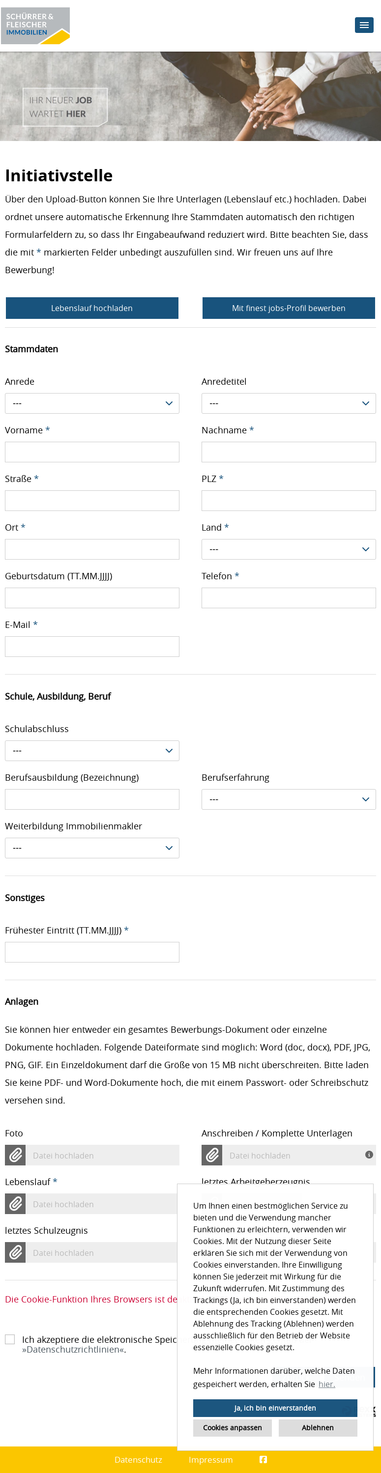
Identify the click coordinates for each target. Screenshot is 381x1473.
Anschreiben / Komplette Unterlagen (277, 1133)
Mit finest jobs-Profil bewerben (289, 308)
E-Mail (21, 624)
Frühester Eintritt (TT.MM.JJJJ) (67, 930)
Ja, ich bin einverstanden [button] (275, 1408)
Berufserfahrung (235, 777)
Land (215, 527)
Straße (22, 478)
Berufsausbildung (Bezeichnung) (72, 777)
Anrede (19, 381)
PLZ (213, 478)
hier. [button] (327, 1384)
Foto (14, 1133)
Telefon (220, 576)
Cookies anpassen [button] (232, 1427)
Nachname (228, 430)
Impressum (211, 1459)
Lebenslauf (31, 1182)
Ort (15, 527)
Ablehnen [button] (318, 1427)
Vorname (27, 430)
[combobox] (92, 403)
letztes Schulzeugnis (46, 1230)
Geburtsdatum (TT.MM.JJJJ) (58, 576)
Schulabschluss (37, 729)
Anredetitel (224, 381)
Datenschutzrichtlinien (73, 1349)
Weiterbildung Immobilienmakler (73, 826)
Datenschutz (138, 1459)
